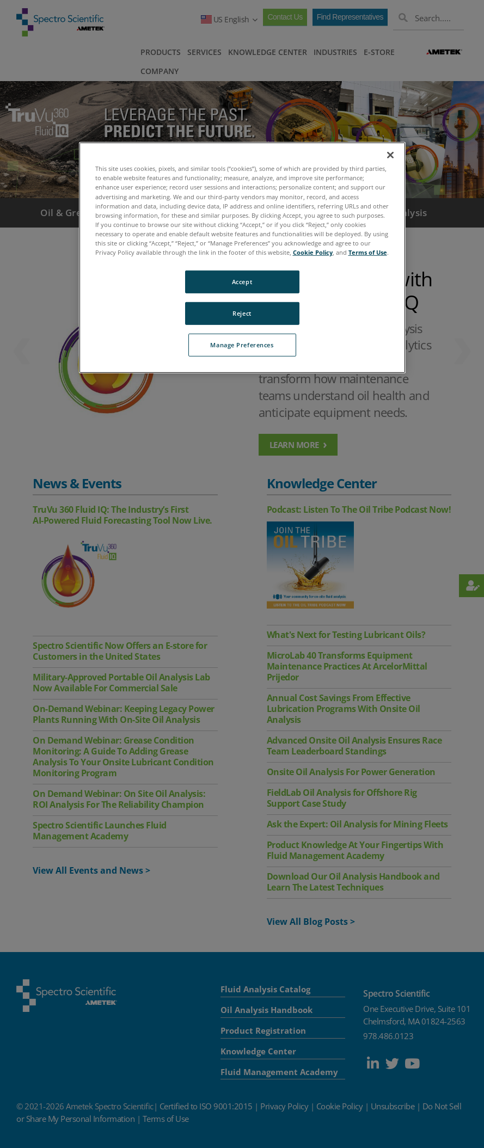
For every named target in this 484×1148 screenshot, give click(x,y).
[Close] (390, 155)
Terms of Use (367, 252)
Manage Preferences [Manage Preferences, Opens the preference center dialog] (241, 345)
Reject (241, 313)
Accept (242, 282)
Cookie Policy (313, 252)
